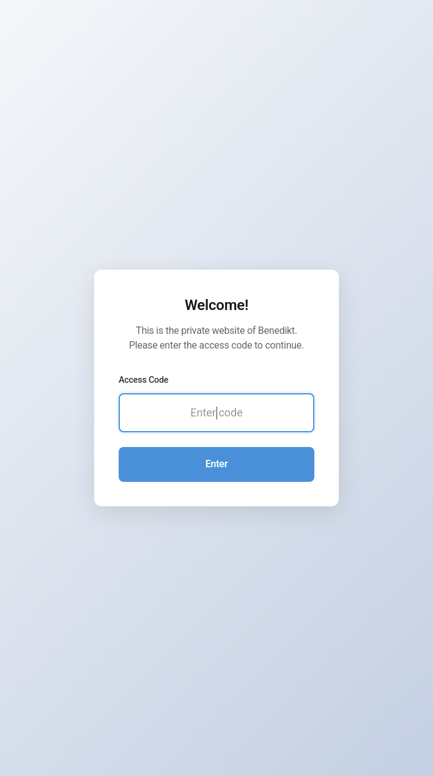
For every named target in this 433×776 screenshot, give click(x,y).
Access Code (143, 380)
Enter (216, 464)
